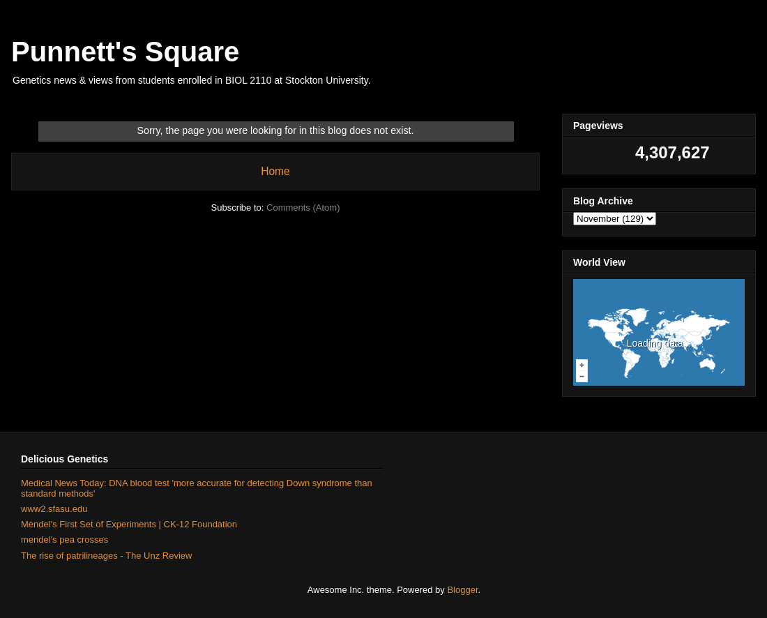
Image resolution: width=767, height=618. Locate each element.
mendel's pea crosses (64, 539)
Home (275, 171)
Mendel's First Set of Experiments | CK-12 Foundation (129, 524)
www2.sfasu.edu (54, 509)
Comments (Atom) (303, 207)
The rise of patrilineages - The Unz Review (106, 555)
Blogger (462, 590)
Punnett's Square (125, 51)
